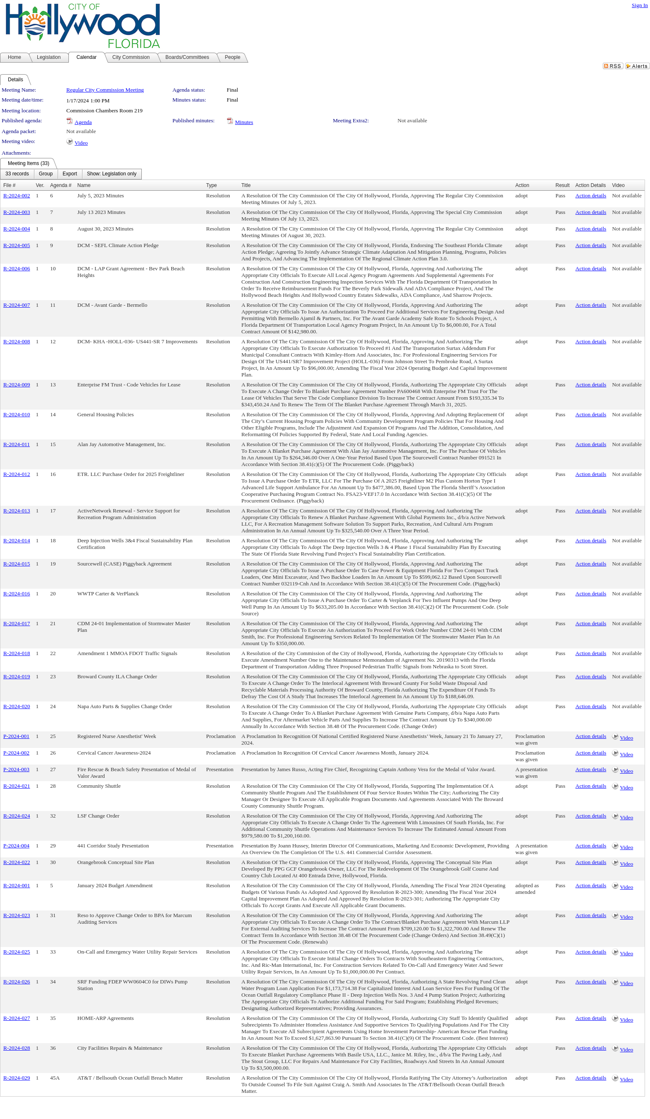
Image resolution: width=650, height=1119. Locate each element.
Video (81, 143)
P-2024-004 (16, 845)
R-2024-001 (16, 885)
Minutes (244, 122)
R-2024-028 (16, 1048)
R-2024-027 (16, 1018)
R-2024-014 (16, 540)
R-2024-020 (16, 706)
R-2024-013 (16, 510)
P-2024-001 (16, 736)
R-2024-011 (16, 444)
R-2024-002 (16, 195)
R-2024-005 (16, 245)
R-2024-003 (16, 212)
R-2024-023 (16, 915)
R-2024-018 (16, 653)
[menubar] (71, 174)
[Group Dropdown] (46, 174)
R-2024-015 (16, 564)
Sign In (640, 5)
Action (522, 185)
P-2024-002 (16, 753)
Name (84, 185)
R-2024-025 (16, 952)
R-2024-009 (16, 384)
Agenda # (60, 185)
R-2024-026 (16, 981)
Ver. (40, 185)
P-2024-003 (16, 769)
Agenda (83, 122)
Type (211, 185)
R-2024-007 (16, 305)
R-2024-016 (16, 593)
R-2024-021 (16, 786)
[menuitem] (17, 174)
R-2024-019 (16, 676)
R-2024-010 (16, 414)
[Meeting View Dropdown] (111, 174)
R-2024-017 (16, 623)
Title (245, 185)
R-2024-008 (16, 341)
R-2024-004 (16, 229)
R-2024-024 (16, 816)
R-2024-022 (16, 862)
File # (9, 185)
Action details (590, 195)
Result (562, 185)
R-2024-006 (16, 268)
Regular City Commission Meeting (105, 90)
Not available (412, 120)
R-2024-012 (16, 474)
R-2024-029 (16, 1078)
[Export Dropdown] (70, 174)
